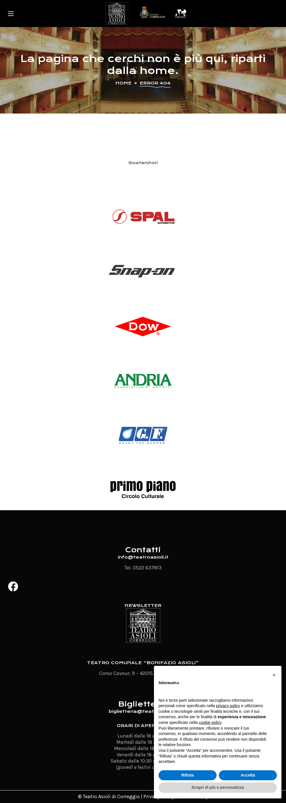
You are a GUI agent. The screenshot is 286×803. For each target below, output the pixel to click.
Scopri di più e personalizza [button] (218, 787)
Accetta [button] (248, 775)
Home (123, 83)
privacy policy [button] (228, 705)
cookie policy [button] (210, 722)
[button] (274, 675)
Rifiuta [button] (187, 775)
